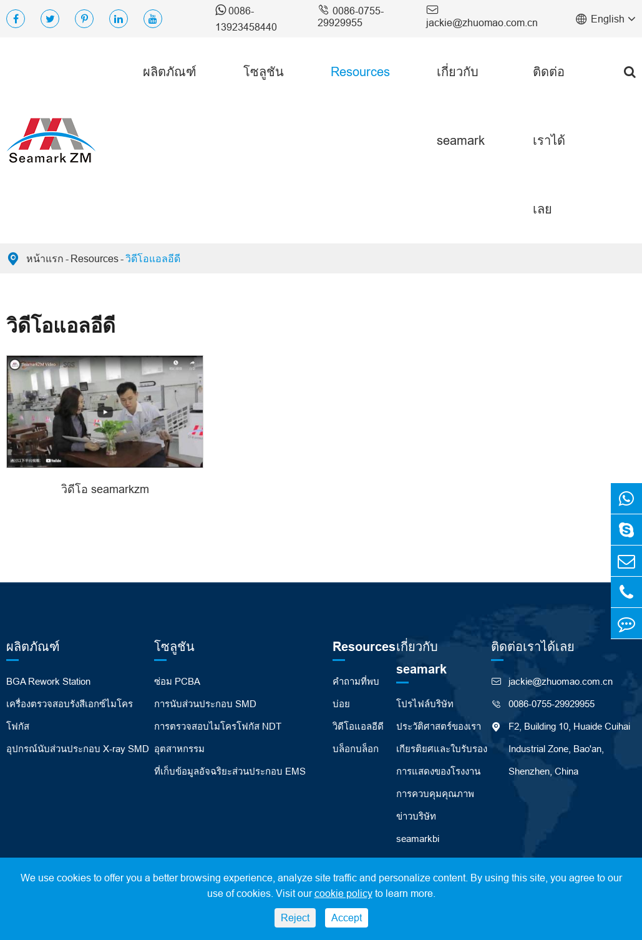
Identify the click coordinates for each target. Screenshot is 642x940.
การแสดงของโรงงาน (438, 771)
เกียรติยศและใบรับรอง (441, 748)
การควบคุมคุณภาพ (435, 793)
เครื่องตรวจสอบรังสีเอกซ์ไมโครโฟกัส (69, 715)
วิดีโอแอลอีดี (152, 258)
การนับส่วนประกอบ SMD (205, 703)
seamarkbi (417, 838)
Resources (360, 71)
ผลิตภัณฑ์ (170, 71)
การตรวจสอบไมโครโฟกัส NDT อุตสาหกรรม (217, 737)
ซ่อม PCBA (177, 681)
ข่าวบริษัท (416, 816)
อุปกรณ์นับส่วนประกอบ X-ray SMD (77, 748)
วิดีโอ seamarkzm (105, 489)
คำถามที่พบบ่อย (356, 692)
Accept (346, 917)
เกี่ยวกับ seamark (461, 105)
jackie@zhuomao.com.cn (482, 15)
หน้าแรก (45, 258)
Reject (295, 917)
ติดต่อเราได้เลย (549, 140)
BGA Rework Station (48, 681)
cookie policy (343, 893)
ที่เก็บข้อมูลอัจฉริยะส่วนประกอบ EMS (230, 771)
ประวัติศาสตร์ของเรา (438, 726)
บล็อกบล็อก (356, 748)
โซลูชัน (263, 71)
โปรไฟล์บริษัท (425, 703)
